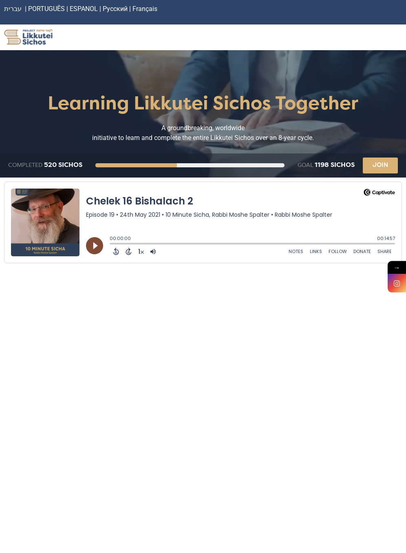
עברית (13, 9)
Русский (116, 9)
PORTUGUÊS (46, 9)
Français (144, 9)
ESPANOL (84, 9)
